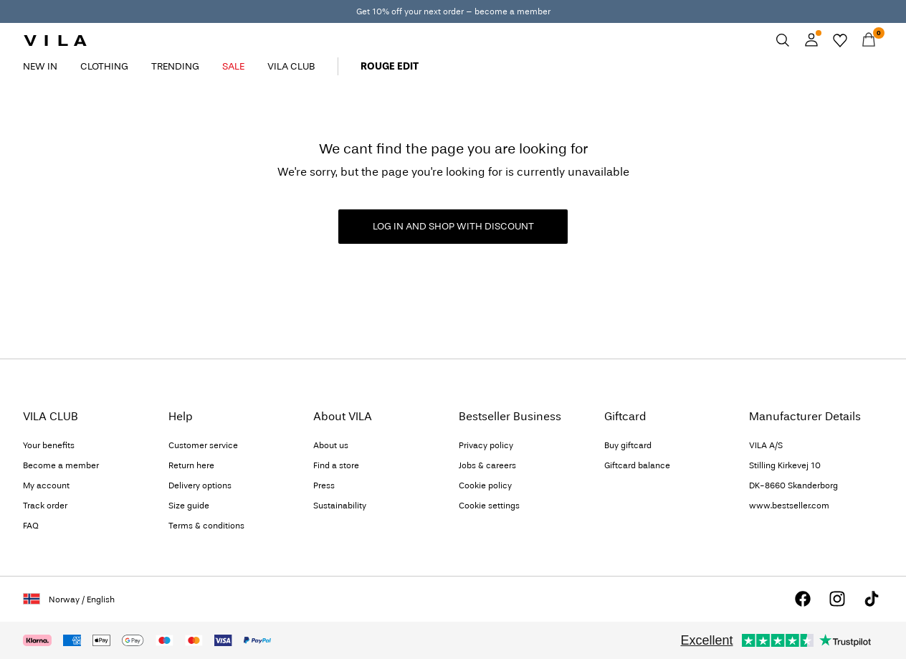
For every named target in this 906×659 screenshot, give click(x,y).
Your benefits (49, 445)
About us (330, 445)
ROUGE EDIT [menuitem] (390, 66)
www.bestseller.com (789, 506)
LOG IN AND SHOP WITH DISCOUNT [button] (453, 226)
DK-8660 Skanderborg (793, 485)
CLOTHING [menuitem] (104, 66)
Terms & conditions (206, 526)
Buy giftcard (628, 445)
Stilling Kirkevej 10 (785, 465)
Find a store (336, 465)
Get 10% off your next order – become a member (453, 11)
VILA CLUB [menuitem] (291, 66)
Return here (191, 465)
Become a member (61, 465)
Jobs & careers (487, 465)
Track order (45, 506)
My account (46, 485)
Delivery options (200, 485)
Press (324, 485)
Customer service (203, 445)
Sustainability (339, 506)
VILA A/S (766, 445)
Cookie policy (485, 485)
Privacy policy (486, 445)
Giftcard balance (637, 465)
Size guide (188, 506)
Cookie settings (489, 506)
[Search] (782, 40)
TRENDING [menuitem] (175, 66)
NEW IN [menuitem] (40, 66)
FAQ (31, 526)
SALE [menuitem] (233, 66)
